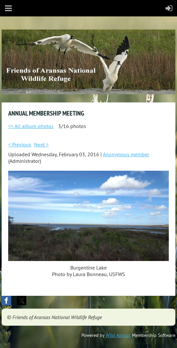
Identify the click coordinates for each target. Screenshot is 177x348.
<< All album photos (31, 126)
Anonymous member (126, 154)
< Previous (19, 144)
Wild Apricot (118, 335)
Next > (41, 144)
